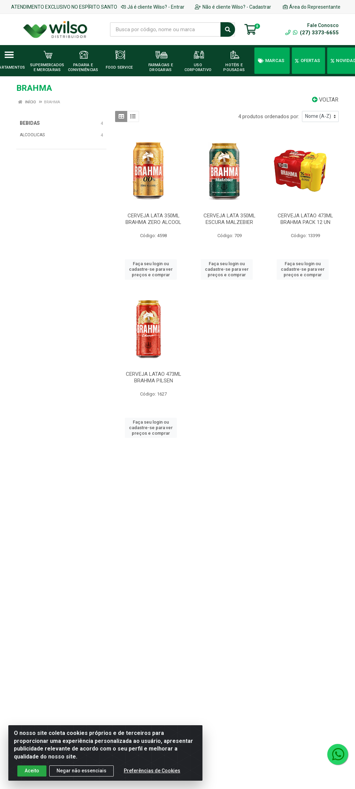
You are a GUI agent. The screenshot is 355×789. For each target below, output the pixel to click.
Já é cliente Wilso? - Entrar (152, 7)
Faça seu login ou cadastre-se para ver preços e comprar (151, 269)
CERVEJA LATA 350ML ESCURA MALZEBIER (230, 219)
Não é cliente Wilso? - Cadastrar (233, 7)
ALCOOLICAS (32, 134)
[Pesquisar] (227, 29)
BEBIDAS (30, 123)
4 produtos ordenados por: (268, 116)
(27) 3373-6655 (316, 32)
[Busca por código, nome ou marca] (165, 29)
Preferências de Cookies (152, 770)
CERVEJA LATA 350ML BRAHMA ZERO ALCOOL (153, 219)
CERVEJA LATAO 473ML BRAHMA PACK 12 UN (305, 219)
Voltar (325, 99)
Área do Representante (311, 7)
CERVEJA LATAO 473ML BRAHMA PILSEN (153, 377)
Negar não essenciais (81, 770)
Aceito (32, 770)
